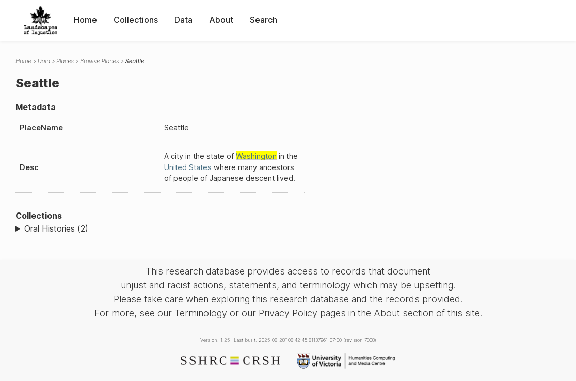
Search (263, 19)
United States (188, 167)
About (221, 19)
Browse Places (99, 61)
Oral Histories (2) (56, 228)
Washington (256, 155)
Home (85, 19)
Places (65, 61)
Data (183, 19)
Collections (136, 19)
